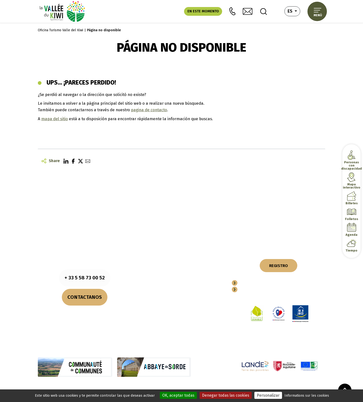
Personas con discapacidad (351, 165)
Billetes (352, 203)
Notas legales (90, 387)
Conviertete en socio (262, 283)
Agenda (351, 234)
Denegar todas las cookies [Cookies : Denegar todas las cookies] (225, 395)
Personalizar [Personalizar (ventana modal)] (268, 395)
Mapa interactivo (351, 185)
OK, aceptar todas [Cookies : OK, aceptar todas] (178, 395)
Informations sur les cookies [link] (306, 396)
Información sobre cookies (124, 387)
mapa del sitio (54, 118)
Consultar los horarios (84, 312)
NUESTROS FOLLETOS (181, 235)
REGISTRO (278, 265)
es (294, 11)
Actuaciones (216, 387)
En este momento (203, 11)
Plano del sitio (193, 387)
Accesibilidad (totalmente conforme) (255, 387)
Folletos (351, 219)
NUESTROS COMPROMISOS (181, 244)
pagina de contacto (149, 109)
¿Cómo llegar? (84, 319)
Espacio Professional (262, 289)
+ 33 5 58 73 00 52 (85, 278)
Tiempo (351, 250)
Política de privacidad (163, 387)
